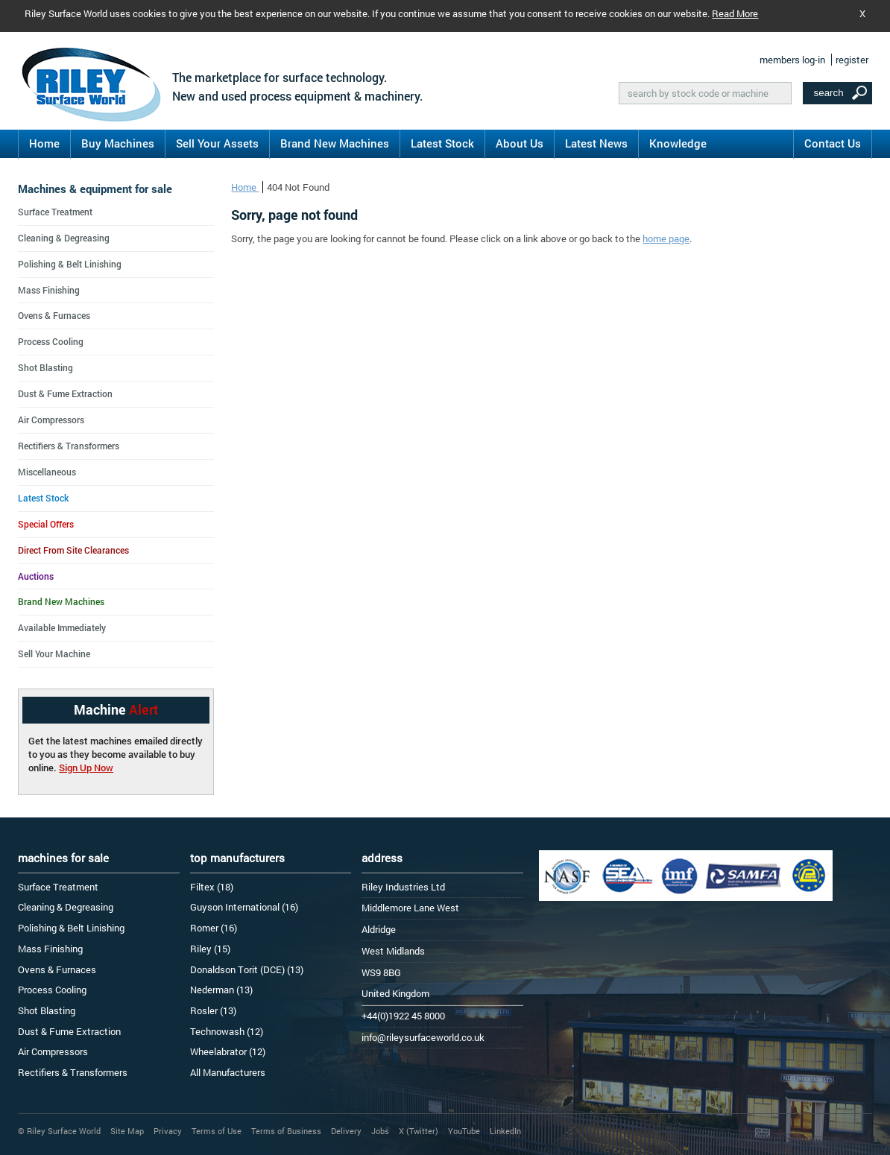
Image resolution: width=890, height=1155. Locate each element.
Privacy (168, 1130)
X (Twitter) (418, 1130)
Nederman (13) (221, 990)
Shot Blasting (45, 367)
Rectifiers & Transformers (68, 446)
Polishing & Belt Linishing (69, 264)
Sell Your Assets (217, 143)
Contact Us (832, 143)
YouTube (464, 1130)
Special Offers (46, 524)
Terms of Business (286, 1130)
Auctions (36, 576)
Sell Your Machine (54, 653)
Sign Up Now (86, 767)
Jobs (380, 1130)
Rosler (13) (213, 1010)
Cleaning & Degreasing (64, 238)
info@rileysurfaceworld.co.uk (423, 1037)
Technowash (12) (226, 1031)
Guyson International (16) (244, 907)
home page (666, 238)
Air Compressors (51, 419)
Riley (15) (210, 949)
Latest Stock (442, 143)
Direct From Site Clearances (73, 550)
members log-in (792, 60)
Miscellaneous (47, 472)
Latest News (596, 143)
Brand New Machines (334, 143)
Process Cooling (50, 341)
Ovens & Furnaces (54, 315)
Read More (735, 13)
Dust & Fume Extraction (65, 393)
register (852, 60)
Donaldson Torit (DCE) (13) (246, 969)
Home (44, 143)
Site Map (127, 1130)
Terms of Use (217, 1130)
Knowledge (678, 143)
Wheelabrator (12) (227, 1051)
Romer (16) (213, 928)
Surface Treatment (55, 212)
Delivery (346, 1130)
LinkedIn (505, 1130)
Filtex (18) (211, 887)
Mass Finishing (49, 290)
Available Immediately (62, 627)
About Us (519, 143)
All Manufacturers (227, 1072)
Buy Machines (117, 143)
